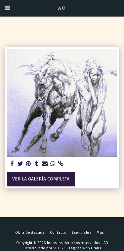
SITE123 (59, 248)
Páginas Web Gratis (85, 248)
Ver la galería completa (40, 179)
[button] (7, 8)
